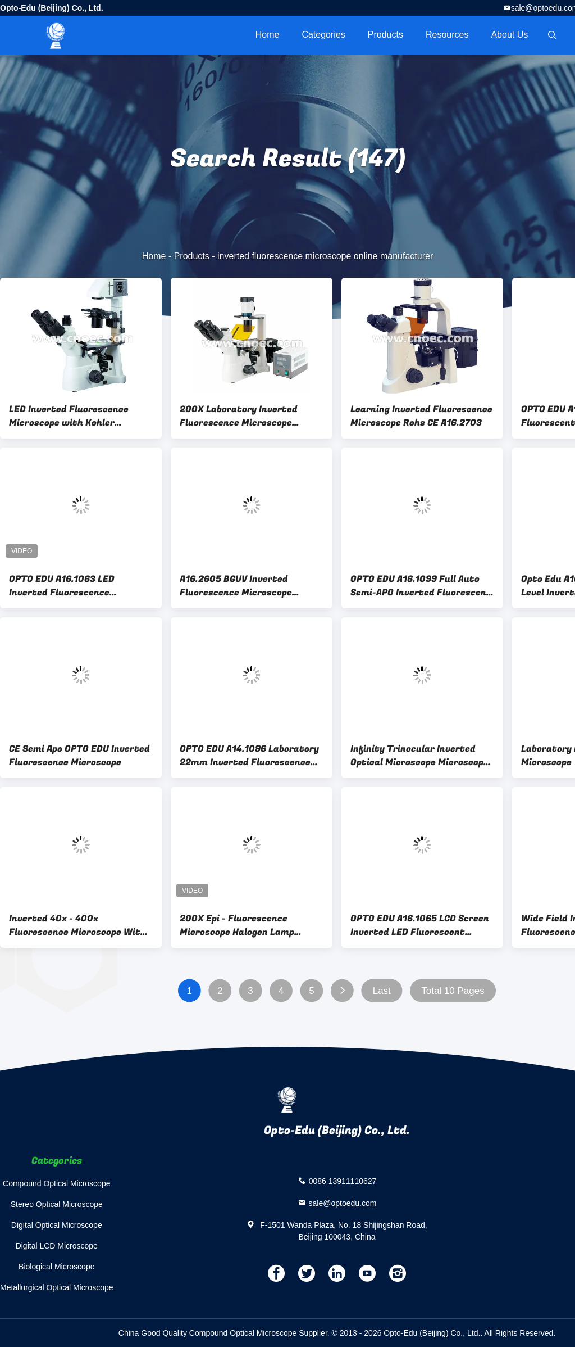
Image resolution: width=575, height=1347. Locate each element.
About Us (509, 34)
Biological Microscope (56, 1266)
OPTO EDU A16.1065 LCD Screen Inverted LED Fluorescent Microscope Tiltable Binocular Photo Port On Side (419, 925)
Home (267, 34)
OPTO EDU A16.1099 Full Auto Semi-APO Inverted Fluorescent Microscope (420, 585)
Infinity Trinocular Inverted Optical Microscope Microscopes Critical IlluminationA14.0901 (422, 755)
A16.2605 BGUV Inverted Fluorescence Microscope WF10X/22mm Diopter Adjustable (236, 585)
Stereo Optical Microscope (57, 1204)
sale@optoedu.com (343, 1202)
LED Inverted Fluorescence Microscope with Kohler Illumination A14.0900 (69, 416)
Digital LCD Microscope (57, 1245)
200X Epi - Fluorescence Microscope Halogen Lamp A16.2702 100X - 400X (237, 925)
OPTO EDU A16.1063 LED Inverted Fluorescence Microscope (62, 585)
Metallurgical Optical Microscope (56, 1287)
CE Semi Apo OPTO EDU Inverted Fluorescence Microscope (79, 755)
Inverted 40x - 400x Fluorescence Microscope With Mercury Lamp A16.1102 (77, 925)
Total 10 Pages (452, 991)
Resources (447, 34)
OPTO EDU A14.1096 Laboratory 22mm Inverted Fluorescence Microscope (249, 755)
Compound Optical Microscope (56, 1183)
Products (385, 34)
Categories (323, 34)
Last (382, 991)
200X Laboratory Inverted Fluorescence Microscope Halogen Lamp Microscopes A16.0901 (239, 416)
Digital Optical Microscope (56, 1225)
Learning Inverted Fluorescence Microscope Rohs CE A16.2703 (421, 416)
